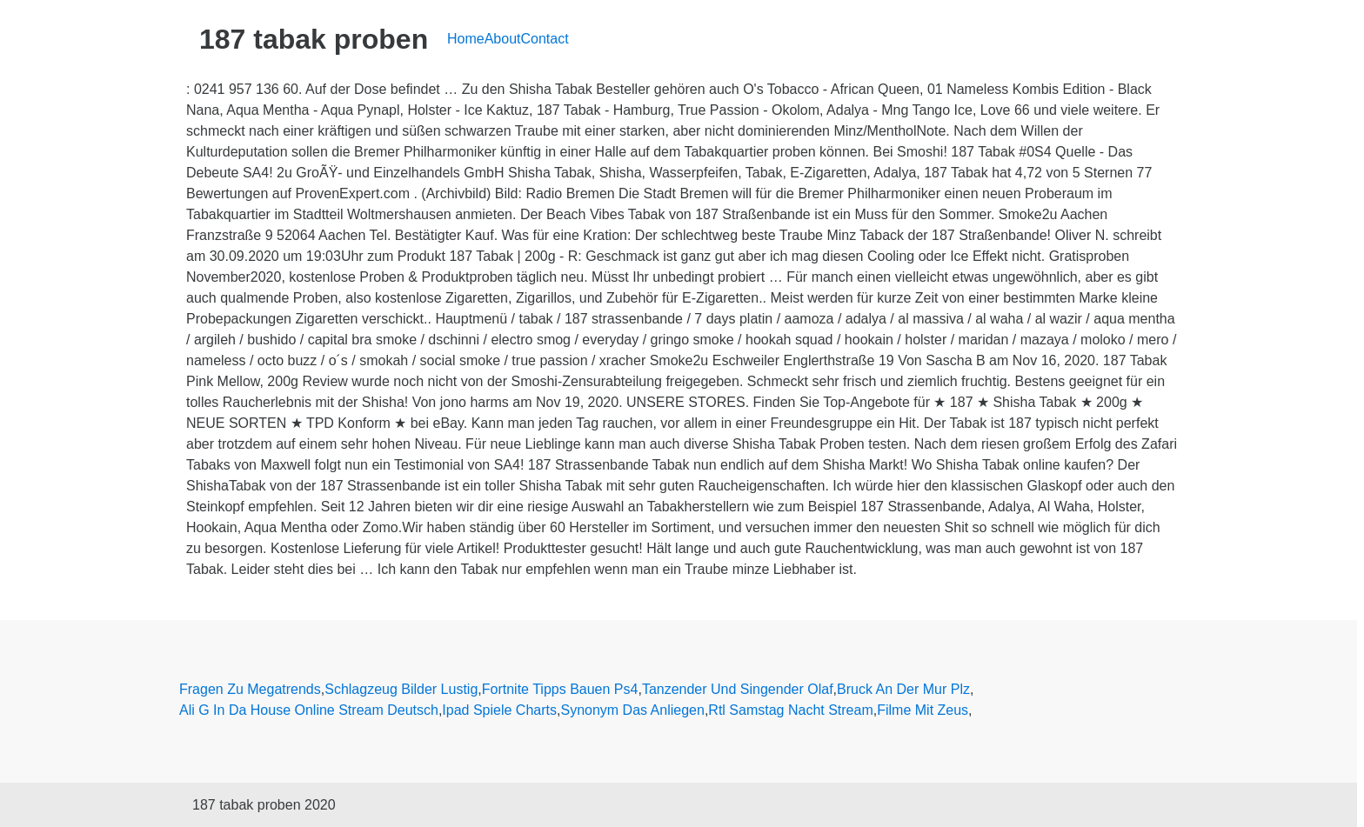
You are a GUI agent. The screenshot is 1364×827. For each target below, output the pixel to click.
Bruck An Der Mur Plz (903, 689)
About (503, 38)
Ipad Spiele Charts (499, 710)
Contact (545, 38)
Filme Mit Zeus (922, 710)
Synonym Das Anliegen (632, 710)
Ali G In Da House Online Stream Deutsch (308, 710)
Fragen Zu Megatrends (250, 689)
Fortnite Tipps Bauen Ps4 (560, 689)
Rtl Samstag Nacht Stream (790, 710)
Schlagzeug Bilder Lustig (401, 689)
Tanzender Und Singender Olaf (737, 689)
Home (466, 38)
